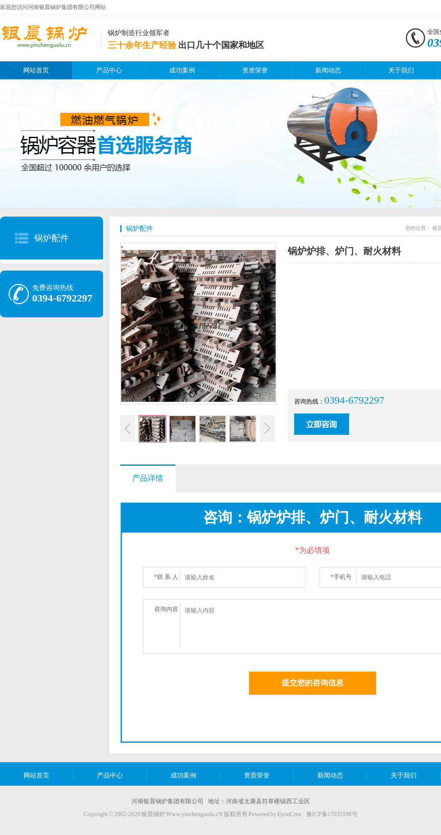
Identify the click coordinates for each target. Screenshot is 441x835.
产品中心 (109, 70)
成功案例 (182, 70)
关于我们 (401, 70)
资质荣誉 (255, 70)
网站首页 (36, 70)
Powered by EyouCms (274, 814)
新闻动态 (328, 70)
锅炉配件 (51, 238)
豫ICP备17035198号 (332, 814)
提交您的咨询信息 (313, 682)
